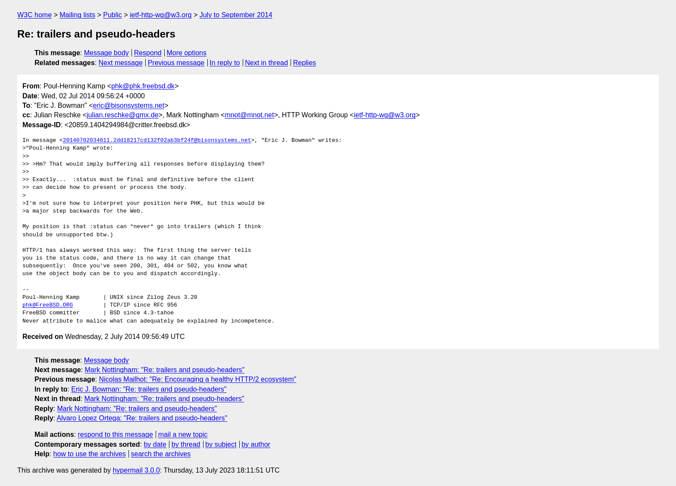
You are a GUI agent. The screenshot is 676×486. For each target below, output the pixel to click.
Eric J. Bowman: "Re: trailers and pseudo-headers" (148, 389)
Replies (304, 62)
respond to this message (115, 434)
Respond (148, 52)
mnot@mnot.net (249, 115)
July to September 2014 (236, 15)
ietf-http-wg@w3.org (160, 15)
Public (112, 15)
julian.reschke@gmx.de (123, 115)
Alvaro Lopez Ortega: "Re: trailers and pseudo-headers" (142, 418)
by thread (186, 444)
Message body (106, 52)
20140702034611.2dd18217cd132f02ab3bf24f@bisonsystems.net (157, 140)
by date (155, 444)
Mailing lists (77, 15)
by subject (220, 444)
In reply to (225, 62)
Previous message (176, 62)
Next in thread (266, 62)
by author (255, 444)
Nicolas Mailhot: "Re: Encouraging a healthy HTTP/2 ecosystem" (197, 379)
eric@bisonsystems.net (129, 105)
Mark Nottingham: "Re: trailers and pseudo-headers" (165, 369)
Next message (121, 62)
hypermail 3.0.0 (136, 470)
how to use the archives (89, 454)
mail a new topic (183, 434)
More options (187, 52)
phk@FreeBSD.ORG (47, 305)
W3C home (34, 15)
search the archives (161, 454)
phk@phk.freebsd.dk (143, 86)
